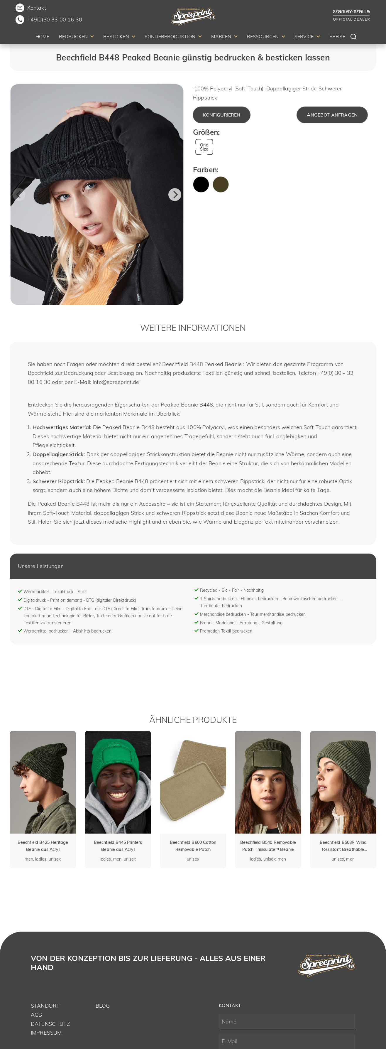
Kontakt (36, 7)
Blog (103, 1005)
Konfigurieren (221, 115)
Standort (45, 1005)
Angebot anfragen (332, 115)
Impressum (46, 1032)
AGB (36, 1014)
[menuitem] (42, 37)
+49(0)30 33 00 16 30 (54, 19)
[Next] (174, 194)
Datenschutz (50, 1024)
